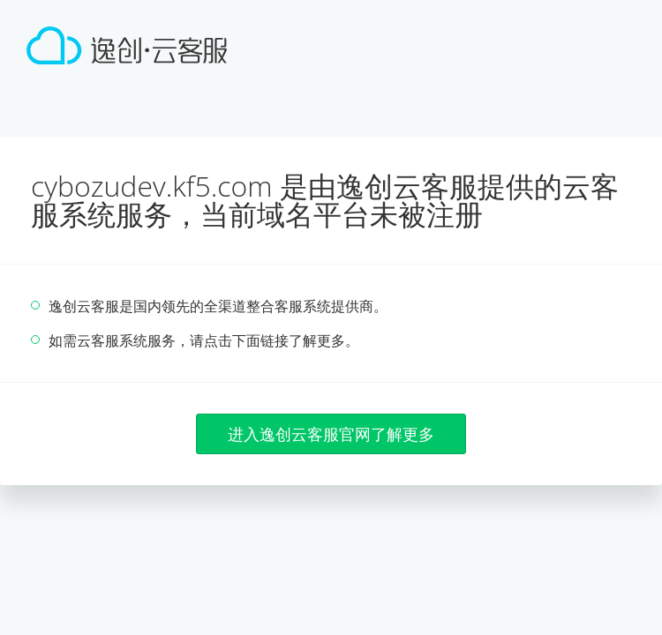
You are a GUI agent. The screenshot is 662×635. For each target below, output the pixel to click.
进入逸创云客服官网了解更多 (331, 433)
